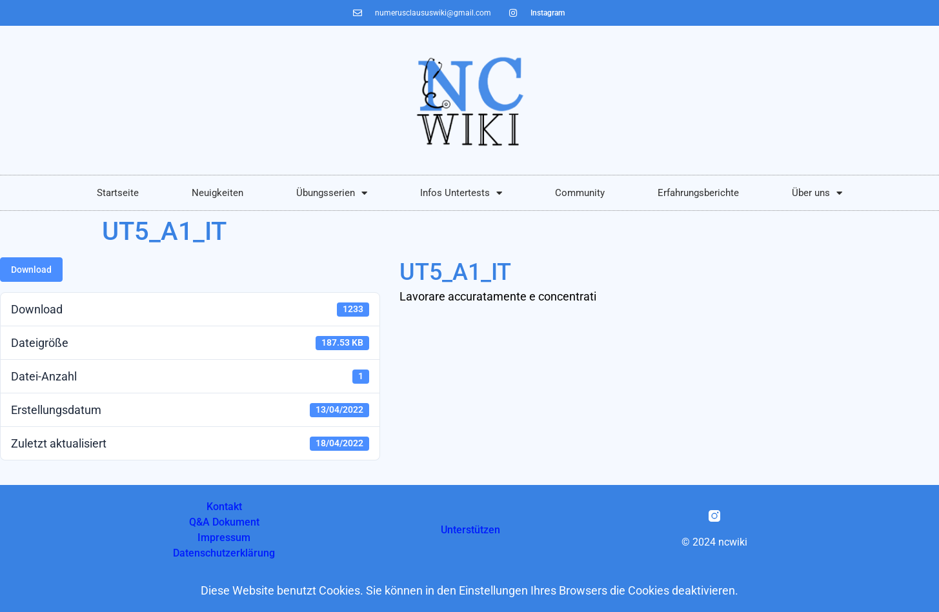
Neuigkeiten (217, 193)
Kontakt (224, 506)
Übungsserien (331, 193)
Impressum (223, 537)
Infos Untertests (461, 193)
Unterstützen (470, 530)
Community (580, 193)
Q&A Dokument (224, 522)
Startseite (118, 193)
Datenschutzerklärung (224, 553)
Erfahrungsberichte (698, 193)
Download (31, 269)
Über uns (817, 193)
